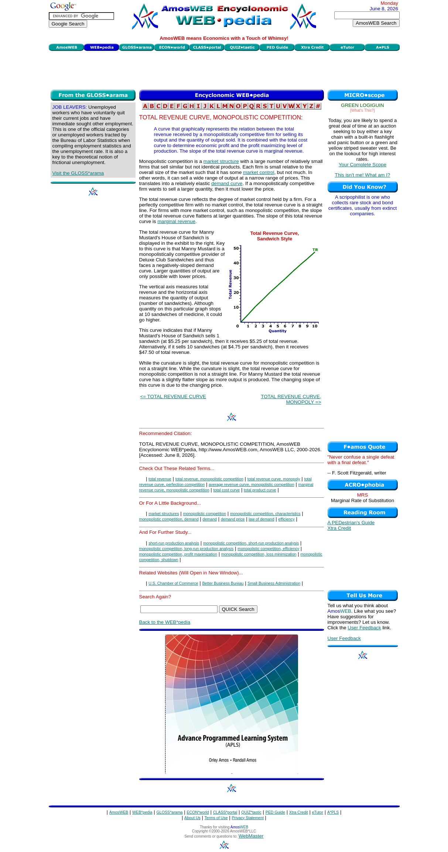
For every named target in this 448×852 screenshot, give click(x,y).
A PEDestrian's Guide (351, 522)
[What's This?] (362, 110)
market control (258, 172)
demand (210, 519)
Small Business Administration (273, 583)
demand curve (226, 183)
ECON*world (198, 812)
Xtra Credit (339, 528)
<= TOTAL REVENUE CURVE (173, 396)
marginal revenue (176, 221)
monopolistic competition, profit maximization (178, 554)
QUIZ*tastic (251, 812)
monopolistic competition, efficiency (268, 548)
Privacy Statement (247, 818)
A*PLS (333, 812)
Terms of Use (216, 818)
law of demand (261, 519)
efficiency (286, 519)
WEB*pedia (142, 812)
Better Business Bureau (223, 583)
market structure (221, 161)
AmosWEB (119, 812)
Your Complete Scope (362, 164)
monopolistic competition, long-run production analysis (186, 548)
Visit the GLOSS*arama (78, 173)
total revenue (159, 479)
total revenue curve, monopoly (273, 479)
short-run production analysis (173, 543)
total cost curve (226, 490)
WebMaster (251, 836)
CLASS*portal (225, 812)
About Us (192, 818)
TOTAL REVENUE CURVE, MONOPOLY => (291, 399)
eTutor (317, 812)
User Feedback (364, 627)
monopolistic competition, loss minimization (259, 554)
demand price (233, 519)
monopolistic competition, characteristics (265, 513)
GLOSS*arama (169, 812)
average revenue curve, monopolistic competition (251, 484)
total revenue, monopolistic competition (209, 479)
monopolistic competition (204, 513)
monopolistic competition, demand (169, 519)
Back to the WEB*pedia (165, 622)
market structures (163, 513)
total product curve (260, 490)
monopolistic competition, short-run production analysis (251, 543)
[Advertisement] (224, 69)
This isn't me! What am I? (362, 175)
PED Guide (275, 812)
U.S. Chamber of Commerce (173, 583)
